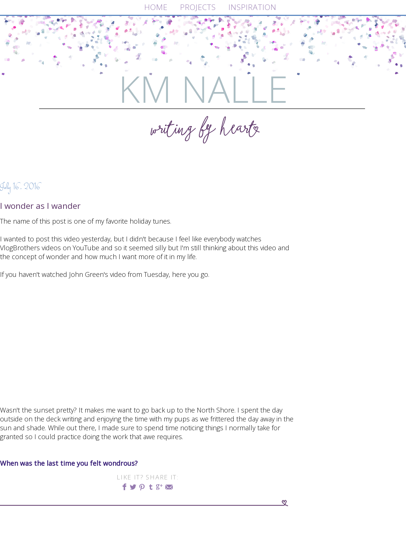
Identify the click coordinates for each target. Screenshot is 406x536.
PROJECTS (198, 7)
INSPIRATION (252, 7)
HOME (156, 7)
